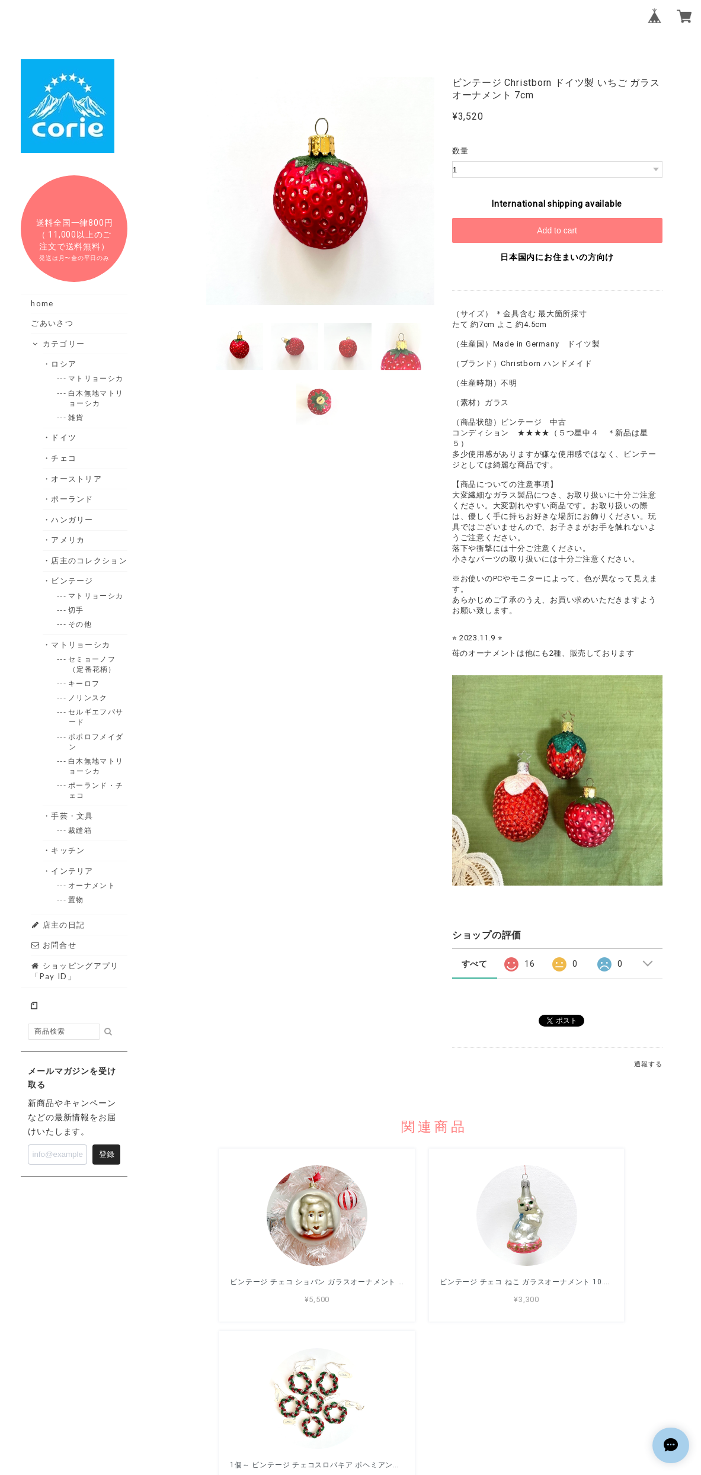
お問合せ (53, 945)
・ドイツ (64, 437)
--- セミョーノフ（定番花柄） (92, 664)
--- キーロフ (84, 683)
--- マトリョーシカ (96, 378)
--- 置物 (76, 899)
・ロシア (64, 363)
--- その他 (80, 624)
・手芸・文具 (73, 815)
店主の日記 (58, 924)
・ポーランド (73, 499)
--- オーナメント (92, 885)
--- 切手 (76, 609)
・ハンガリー (73, 519)
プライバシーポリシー (368, 1406)
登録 (106, 1154)
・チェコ (64, 458)
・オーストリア (77, 478)
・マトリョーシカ (81, 644)
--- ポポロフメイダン (96, 741)
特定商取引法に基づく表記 (472, 1406)
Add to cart (557, 230)
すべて (475, 964)
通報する (648, 1064)
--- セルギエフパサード (96, 716)
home (42, 303)
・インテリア (73, 871)
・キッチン (68, 850)
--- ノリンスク (88, 697)
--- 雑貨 (76, 417)
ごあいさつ (52, 323)
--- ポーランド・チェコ (96, 790)
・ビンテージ (73, 580)
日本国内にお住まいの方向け (557, 257)
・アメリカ (68, 539)
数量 (460, 150)
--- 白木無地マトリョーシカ (96, 398)
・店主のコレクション (89, 560)
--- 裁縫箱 (80, 830)
